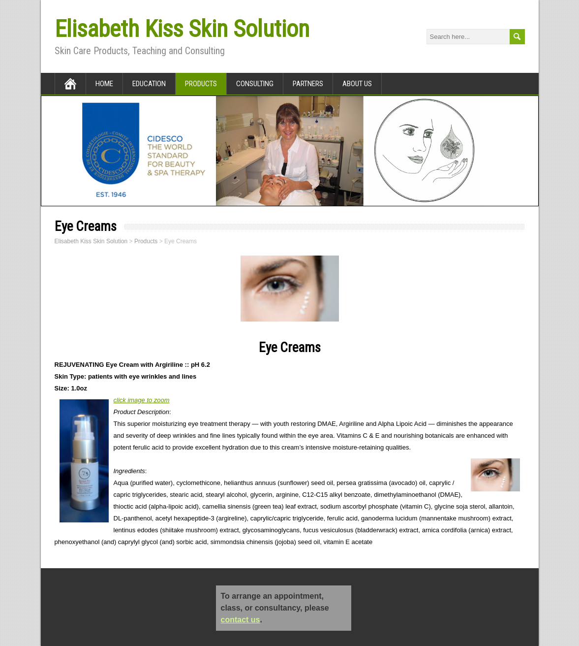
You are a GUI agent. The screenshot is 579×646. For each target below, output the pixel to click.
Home (104, 83)
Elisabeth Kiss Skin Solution (182, 29)
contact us (240, 619)
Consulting (255, 83)
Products (201, 83)
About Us (357, 83)
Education (149, 83)
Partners (308, 83)
